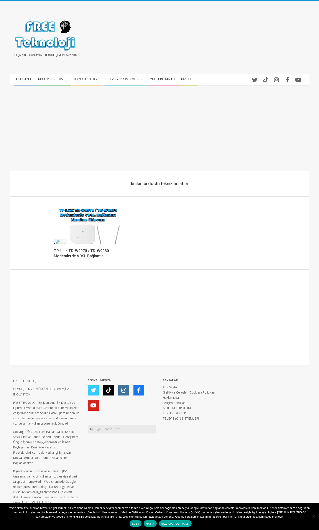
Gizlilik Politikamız (44, 502)
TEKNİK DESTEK (174, 413)
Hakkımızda (171, 397)
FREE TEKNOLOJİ (25, 381)
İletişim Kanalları (174, 403)
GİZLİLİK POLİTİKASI (175, 523)
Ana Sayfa (170, 387)
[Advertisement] (233, 39)
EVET (135, 523)
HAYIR (150, 523)
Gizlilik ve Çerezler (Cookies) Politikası (189, 392)
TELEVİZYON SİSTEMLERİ (181, 418)
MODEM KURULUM (177, 408)
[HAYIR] (313, 516)
